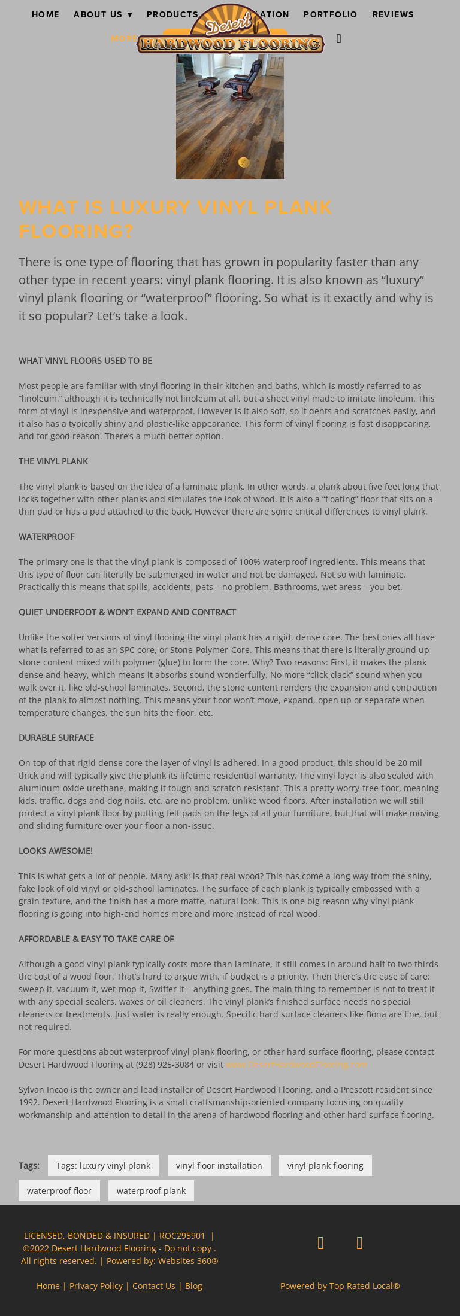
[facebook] (320, 1242)
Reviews (393, 14)
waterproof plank (151, 1190)
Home (46, 14)
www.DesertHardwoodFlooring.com (296, 1064)
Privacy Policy (96, 1285)
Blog (193, 1285)
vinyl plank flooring (326, 1165)
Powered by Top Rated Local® (340, 1285)
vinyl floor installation (219, 1165)
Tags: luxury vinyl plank (103, 1165)
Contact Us (153, 1285)
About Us (103, 14)
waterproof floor (59, 1190)
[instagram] (339, 38)
